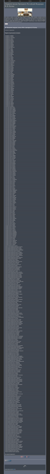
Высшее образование (8, 460)
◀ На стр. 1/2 (23, 456)
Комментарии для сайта (10, 469)
